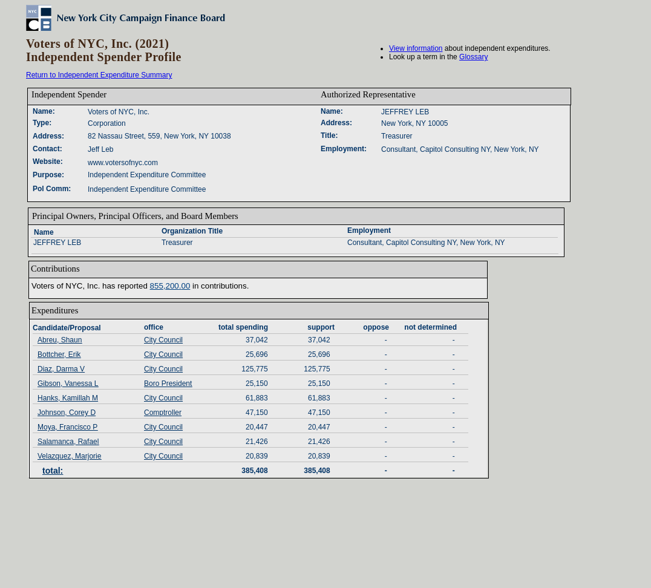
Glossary (473, 57)
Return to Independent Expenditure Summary (99, 75)
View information (416, 48)
